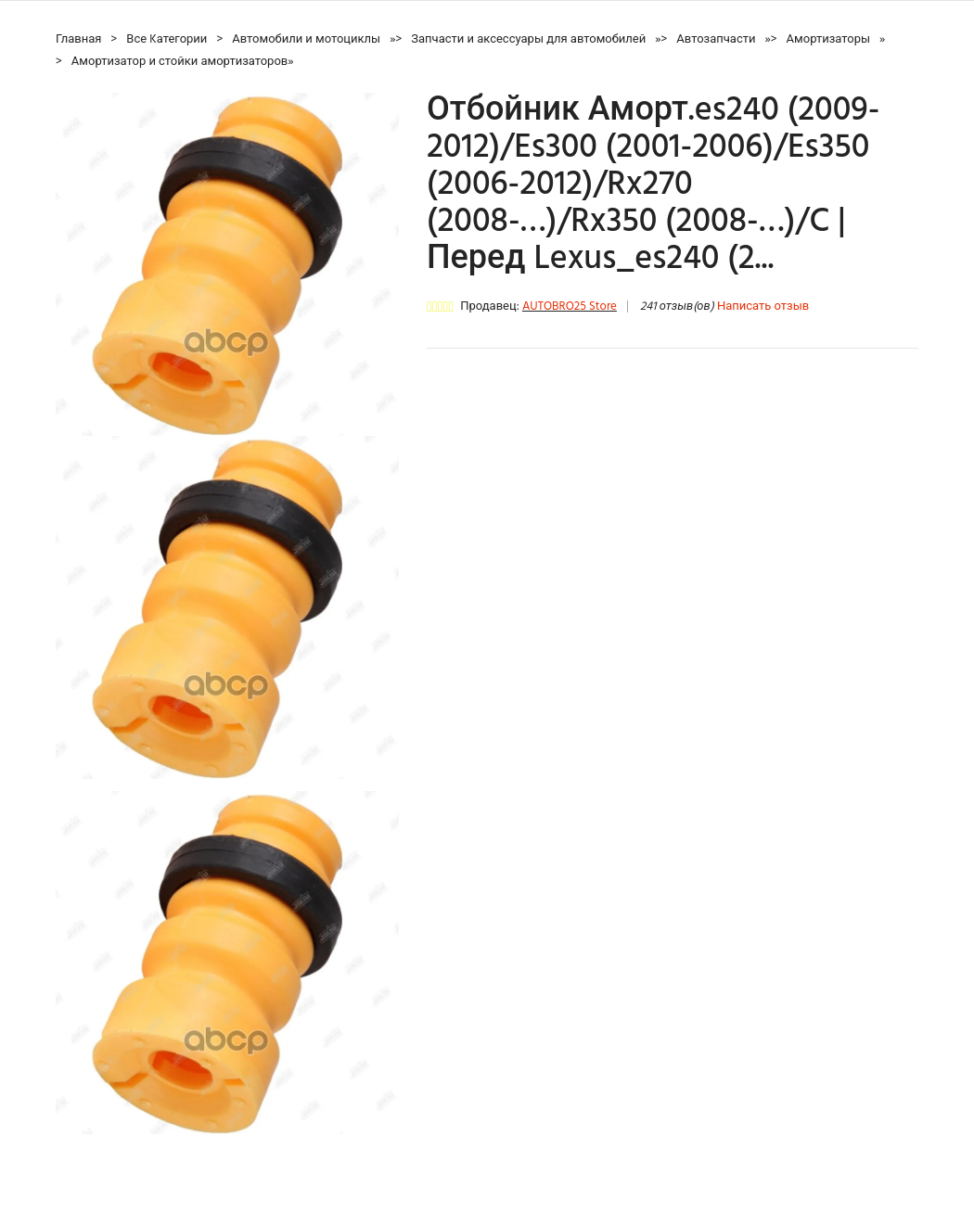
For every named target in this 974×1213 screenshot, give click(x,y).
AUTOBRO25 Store (569, 306)
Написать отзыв (763, 306)
